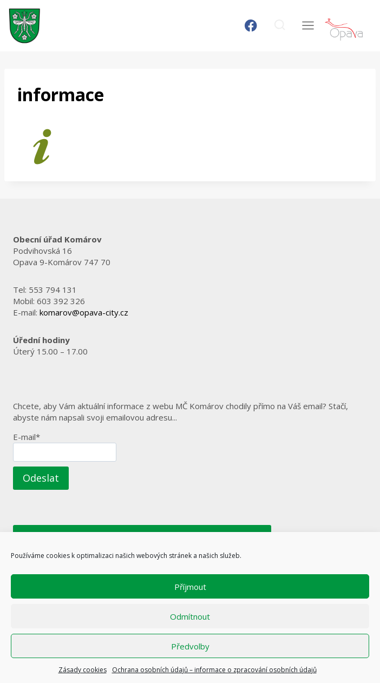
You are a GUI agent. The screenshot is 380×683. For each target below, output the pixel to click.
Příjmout (190, 586)
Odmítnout (190, 616)
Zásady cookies (82, 669)
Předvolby (190, 646)
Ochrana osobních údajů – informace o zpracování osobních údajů (214, 669)
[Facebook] (251, 26)
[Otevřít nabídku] (307, 26)
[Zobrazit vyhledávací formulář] (279, 26)
